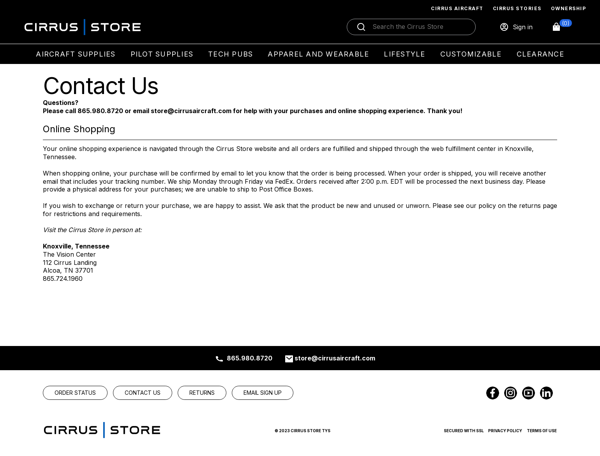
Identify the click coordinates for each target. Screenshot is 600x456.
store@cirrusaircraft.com (335, 358)
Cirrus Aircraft (457, 8)
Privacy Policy (505, 430)
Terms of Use (542, 430)
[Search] (420, 27)
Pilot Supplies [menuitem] (162, 54)
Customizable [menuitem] (471, 54)
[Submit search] (361, 27)
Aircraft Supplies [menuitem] (75, 54)
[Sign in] (516, 27)
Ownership (568, 8)
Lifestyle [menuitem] (404, 54)
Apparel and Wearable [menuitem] (318, 54)
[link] (75, 393)
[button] (561, 27)
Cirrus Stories (517, 8)
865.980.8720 (249, 358)
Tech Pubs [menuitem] (230, 54)
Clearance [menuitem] (540, 54)
